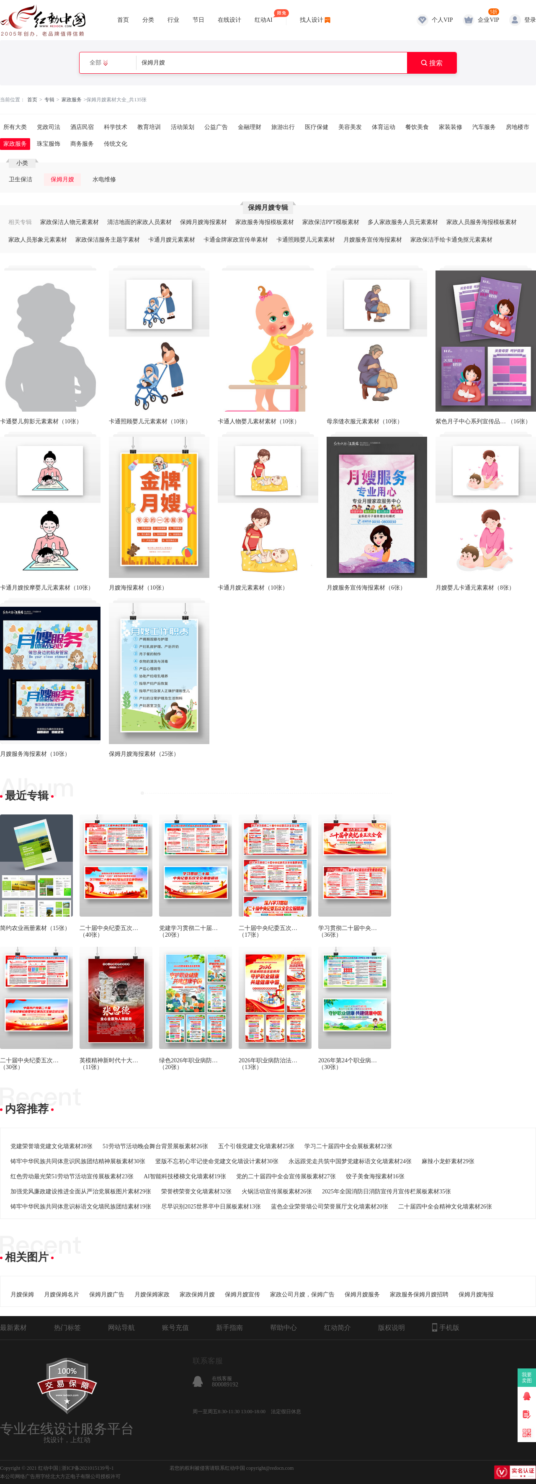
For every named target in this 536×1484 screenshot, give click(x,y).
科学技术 (115, 127)
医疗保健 (316, 127)
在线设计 (229, 20)
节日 (198, 20)
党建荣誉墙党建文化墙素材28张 (51, 1146)
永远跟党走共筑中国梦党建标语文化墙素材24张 (350, 1161)
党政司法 (48, 127)
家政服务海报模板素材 (264, 222)
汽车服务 (484, 127)
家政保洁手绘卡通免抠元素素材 (451, 240)
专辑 (49, 100)
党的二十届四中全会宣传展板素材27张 (286, 1176)
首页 (123, 20)
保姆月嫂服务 (362, 1294)
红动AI (264, 16)
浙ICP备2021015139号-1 (88, 1468)
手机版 (445, 1327)
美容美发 (350, 127)
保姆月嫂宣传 (242, 1294)
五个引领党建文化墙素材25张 (256, 1146)
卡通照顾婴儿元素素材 (305, 240)
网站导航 (121, 1327)
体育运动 (383, 127)
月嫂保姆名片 (61, 1294)
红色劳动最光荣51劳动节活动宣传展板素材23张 (72, 1176)
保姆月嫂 (62, 179)
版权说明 (391, 1327)
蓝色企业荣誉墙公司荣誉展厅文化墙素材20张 (329, 1206)
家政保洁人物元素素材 (69, 222)
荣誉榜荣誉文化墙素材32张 (196, 1191)
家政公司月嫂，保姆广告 (302, 1294)
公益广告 (216, 127)
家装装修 (450, 127)
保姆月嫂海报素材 (203, 222)
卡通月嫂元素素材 (171, 240)
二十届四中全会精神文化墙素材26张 (445, 1206)
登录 (530, 20)
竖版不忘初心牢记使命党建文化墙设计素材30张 (216, 1161)
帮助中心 (283, 1327)
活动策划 (182, 127)
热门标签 (67, 1327)
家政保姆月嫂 (197, 1294)
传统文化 (115, 144)
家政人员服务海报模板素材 (481, 222)
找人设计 (311, 20)
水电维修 (104, 179)
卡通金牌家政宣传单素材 (236, 240)
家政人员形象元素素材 (37, 240)
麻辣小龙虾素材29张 (448, 1161)
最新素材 (13, 1327)
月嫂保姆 (22, 1294)
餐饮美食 (417, 127)
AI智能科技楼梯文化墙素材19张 (185, 1176)
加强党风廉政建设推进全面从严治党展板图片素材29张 (80, 1191)
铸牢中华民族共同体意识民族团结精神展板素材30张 (77, 1161)
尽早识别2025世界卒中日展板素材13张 (211, 1206)
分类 (148, 20)
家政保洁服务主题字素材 (107, 240)
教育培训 (149, 127)
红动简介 (337, 1327)
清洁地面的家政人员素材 (139, 222)
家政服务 (72, 100)
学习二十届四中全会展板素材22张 (348, 1146)
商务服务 (82, 144)
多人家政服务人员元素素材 (403, 222)
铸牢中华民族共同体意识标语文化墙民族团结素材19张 (80, 1206)
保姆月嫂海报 (476, 1294)
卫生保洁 (20, 179)
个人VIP (442, 20)
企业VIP (488, 20)
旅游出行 (283, 127)
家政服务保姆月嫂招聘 (419, 1294)
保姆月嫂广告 (106, 1294)
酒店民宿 (82, 127)
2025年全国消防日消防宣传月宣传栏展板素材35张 (386, 1191)
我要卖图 (527, 1378)
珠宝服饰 (48, 144)
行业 (173, 20)
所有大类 (15, 127)
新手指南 (229, 1327)
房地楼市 (517, 127)
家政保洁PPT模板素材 (330, 222)
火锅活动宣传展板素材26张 (277, 1191)
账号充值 (175, 1327)
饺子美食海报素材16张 (375, 1176)
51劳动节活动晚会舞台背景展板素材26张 (155, 1146)
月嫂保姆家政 (152, 1294)
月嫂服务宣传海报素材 (372, 240)
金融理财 (249, 127)
